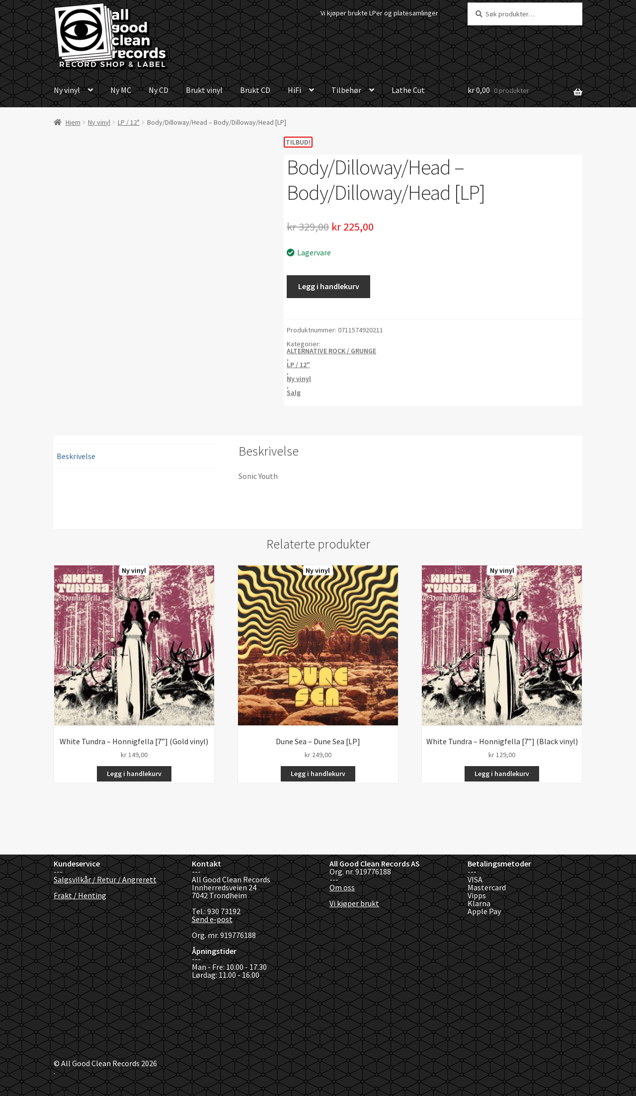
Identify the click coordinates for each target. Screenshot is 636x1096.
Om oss (342, 887)
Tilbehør (346, 90)
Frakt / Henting (80, 895)
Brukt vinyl (204, 90)
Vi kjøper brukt (354, 903)
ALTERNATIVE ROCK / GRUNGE (331, 350)
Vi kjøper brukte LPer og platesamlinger (379, 12)
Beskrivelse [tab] (76, 456)
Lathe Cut (408, 90)
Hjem (73, 122)
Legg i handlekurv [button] (134, 773)
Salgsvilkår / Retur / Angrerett (105, 879)
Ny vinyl (67, 90)
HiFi (294, 90)
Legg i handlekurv (328, 286)
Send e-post (212, 919)
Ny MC (120, 90)
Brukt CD (255, 90)
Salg (294, 392)
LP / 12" (129, 122)
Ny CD (158, 90)
